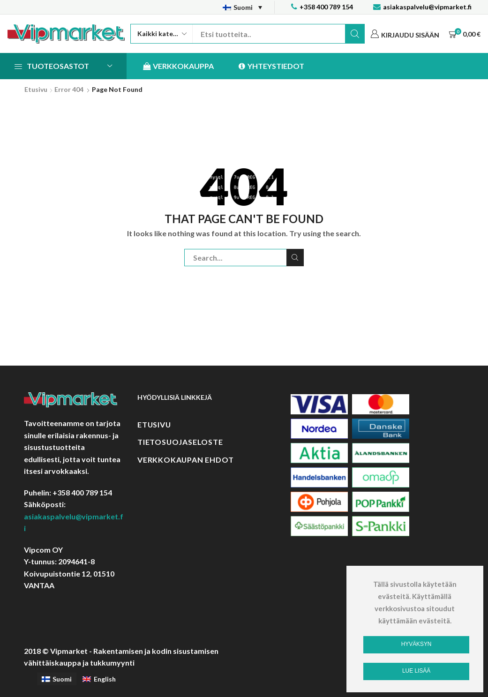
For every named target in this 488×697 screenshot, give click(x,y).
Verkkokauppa (178, 66)
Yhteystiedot (271, 66)
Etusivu (35, 89)
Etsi (355, 34)
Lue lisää (416, 670)
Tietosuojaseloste (180, 441)
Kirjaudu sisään (410, 35)
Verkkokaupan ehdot (185, 459)
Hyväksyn (416, 644)
